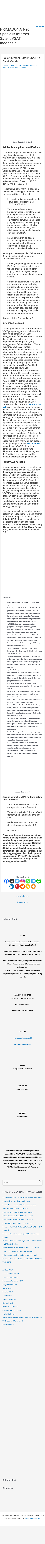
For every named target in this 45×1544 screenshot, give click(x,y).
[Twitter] (17, 881)
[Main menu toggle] (40, 26)
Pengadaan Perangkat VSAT (12, 1281)
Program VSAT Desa (9, 1285)
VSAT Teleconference (10, 1277)
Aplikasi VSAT (7, 1270)
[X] (11, 881)
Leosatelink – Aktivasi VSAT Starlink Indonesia (19, 1205)
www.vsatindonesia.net (22, 1044)
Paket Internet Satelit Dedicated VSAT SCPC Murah (20, 1248)
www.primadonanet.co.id (22, 1038)
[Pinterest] (17, 886)
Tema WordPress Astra (33, 1518)
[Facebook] (6, 881)
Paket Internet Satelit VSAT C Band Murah (17, 1212)
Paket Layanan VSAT (26, 65)
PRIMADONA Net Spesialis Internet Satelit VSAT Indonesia (14, 36)
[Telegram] (33, 881)
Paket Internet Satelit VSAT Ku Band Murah (17, 1216)
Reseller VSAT (7, 1292)
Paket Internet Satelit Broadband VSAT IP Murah (19, 1255)
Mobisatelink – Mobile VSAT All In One (16, 1201)
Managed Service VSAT (10, 1307)
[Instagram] (22, 881)
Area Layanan (7, 1296)
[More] (33, 886)
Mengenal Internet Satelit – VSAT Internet (17, 1223)
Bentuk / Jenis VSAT (11, 65)
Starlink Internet (8, 1325)
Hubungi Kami (7, 1303)
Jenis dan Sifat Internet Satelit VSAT (15, 1208)
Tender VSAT (7, 1288)
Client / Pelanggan (9, 1299)
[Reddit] (22, 886)
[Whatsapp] (27, 881)
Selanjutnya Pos (22, 902)
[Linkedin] (11, 886)
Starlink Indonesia (8, 1314)
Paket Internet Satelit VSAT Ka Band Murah (17, 1219)
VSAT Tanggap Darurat (10, 1273)
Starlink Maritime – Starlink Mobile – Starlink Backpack (22, 1197)
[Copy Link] (27, 886)
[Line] (38, 881)
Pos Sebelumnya (22, 896)
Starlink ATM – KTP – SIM (11, 1310)
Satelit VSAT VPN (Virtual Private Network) (17, 1251)
